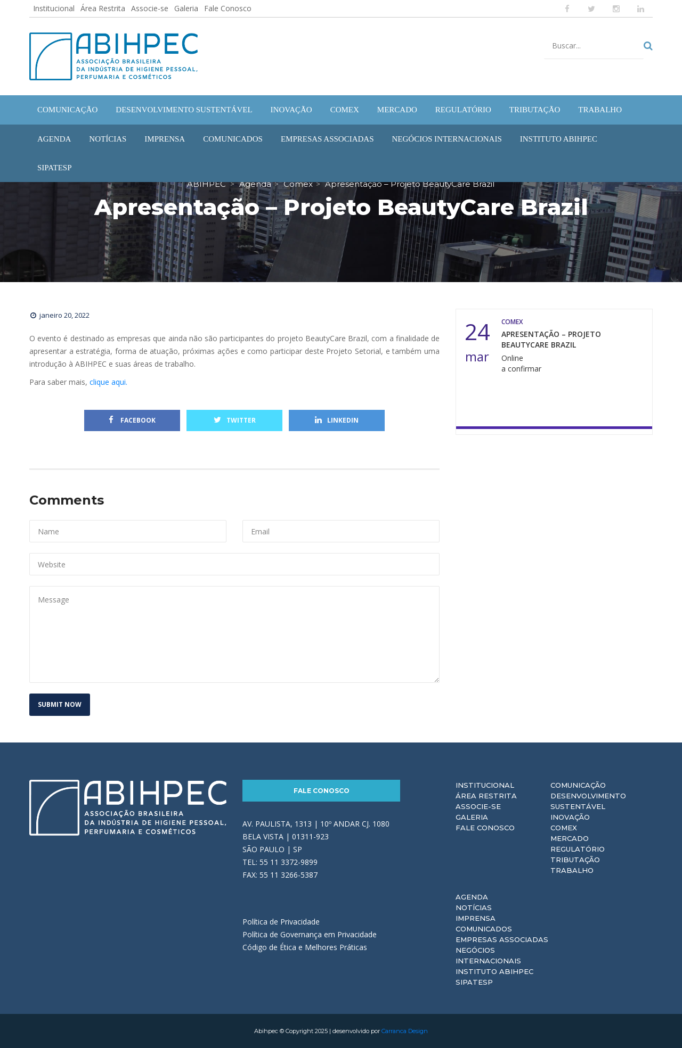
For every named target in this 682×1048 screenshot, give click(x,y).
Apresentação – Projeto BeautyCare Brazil (551, 339)
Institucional (54, 8)
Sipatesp (474, 982)
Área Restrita (102, 8)
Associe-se (149, 8)
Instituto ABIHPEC (494, 971)
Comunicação (578, 785)
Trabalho (572, 870)
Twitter (235, 420)
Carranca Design (404, 1031)
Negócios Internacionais (488, 955)
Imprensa (476, 918)
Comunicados (484, 929)
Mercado (569, 838)
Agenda (472, 897)
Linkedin (337, 420)
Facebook (132, 420)
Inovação (570, 817)
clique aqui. (108, 382)
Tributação (575, 859)
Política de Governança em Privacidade (309, 934)
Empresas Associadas (502, 939)
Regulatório (577, 849)
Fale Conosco (227, 8)
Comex (563, 827)
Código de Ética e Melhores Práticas (304, 947)
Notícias (474, 907)
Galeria (186, 8)
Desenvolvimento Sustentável (588, 801)
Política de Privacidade (281, 922)
